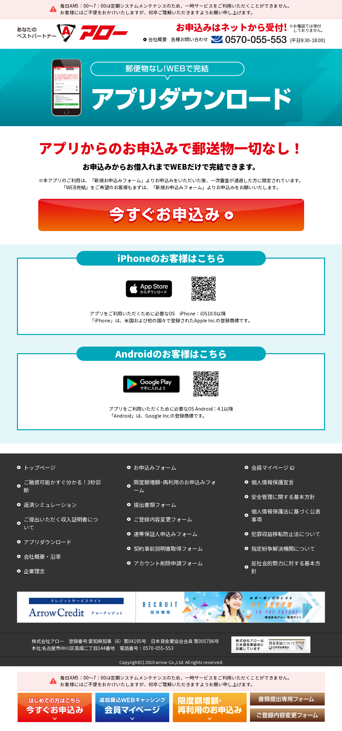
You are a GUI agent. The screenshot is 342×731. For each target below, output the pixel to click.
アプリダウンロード (47, 542)
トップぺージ (40, 467)
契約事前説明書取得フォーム (168, 548)
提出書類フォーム (155, 505)
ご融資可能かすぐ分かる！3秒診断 (62, 486)
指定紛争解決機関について (283, 548)
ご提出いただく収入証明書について (61, 523)
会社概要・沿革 (42, 556)
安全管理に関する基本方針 (283, 497)
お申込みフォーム (155, 467)
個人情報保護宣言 (272, 482)
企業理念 (34, 571)
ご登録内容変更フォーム (163, 519)
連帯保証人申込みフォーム (165, 534)
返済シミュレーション (50, 505)
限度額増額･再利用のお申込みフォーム (175, 486)
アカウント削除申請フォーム (168, 563)
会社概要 (157, 39)
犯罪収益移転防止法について (285, 534)
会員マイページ (269, 467)
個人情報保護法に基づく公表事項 (285, 515)
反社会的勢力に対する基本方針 (285, 567)
